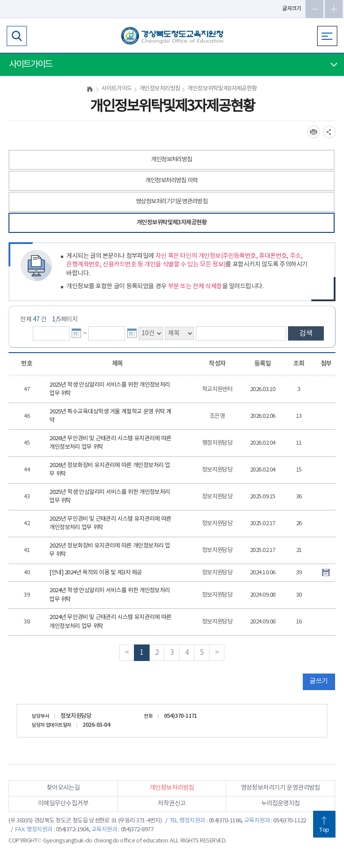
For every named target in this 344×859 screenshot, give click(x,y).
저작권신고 (171, 803)
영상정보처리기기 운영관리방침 (280, 788)
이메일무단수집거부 (63, 803)
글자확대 (334, 9)
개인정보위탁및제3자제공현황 (171, 222)
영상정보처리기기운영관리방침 (171, 201)
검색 (306, 333)
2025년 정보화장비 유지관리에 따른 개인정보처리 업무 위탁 (109, 550)
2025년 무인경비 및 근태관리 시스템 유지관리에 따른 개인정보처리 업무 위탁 (110, 523)
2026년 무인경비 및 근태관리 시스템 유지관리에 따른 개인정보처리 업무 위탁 (110, 443)
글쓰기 (318, 681)
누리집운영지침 (280, 803)
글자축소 (314, 9)
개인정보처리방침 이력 (171, 180)
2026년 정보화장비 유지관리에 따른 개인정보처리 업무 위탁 (109, 470)
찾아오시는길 (63, 788)
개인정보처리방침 (171, 159)
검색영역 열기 (17, 36)
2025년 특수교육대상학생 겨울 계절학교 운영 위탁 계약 (110, 416)
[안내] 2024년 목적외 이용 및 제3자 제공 (95, 572)
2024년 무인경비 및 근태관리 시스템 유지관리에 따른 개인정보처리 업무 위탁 (110, 622)
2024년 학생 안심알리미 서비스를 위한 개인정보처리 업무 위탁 (109, 595)
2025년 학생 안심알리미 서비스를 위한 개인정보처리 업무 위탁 (109, 389)
